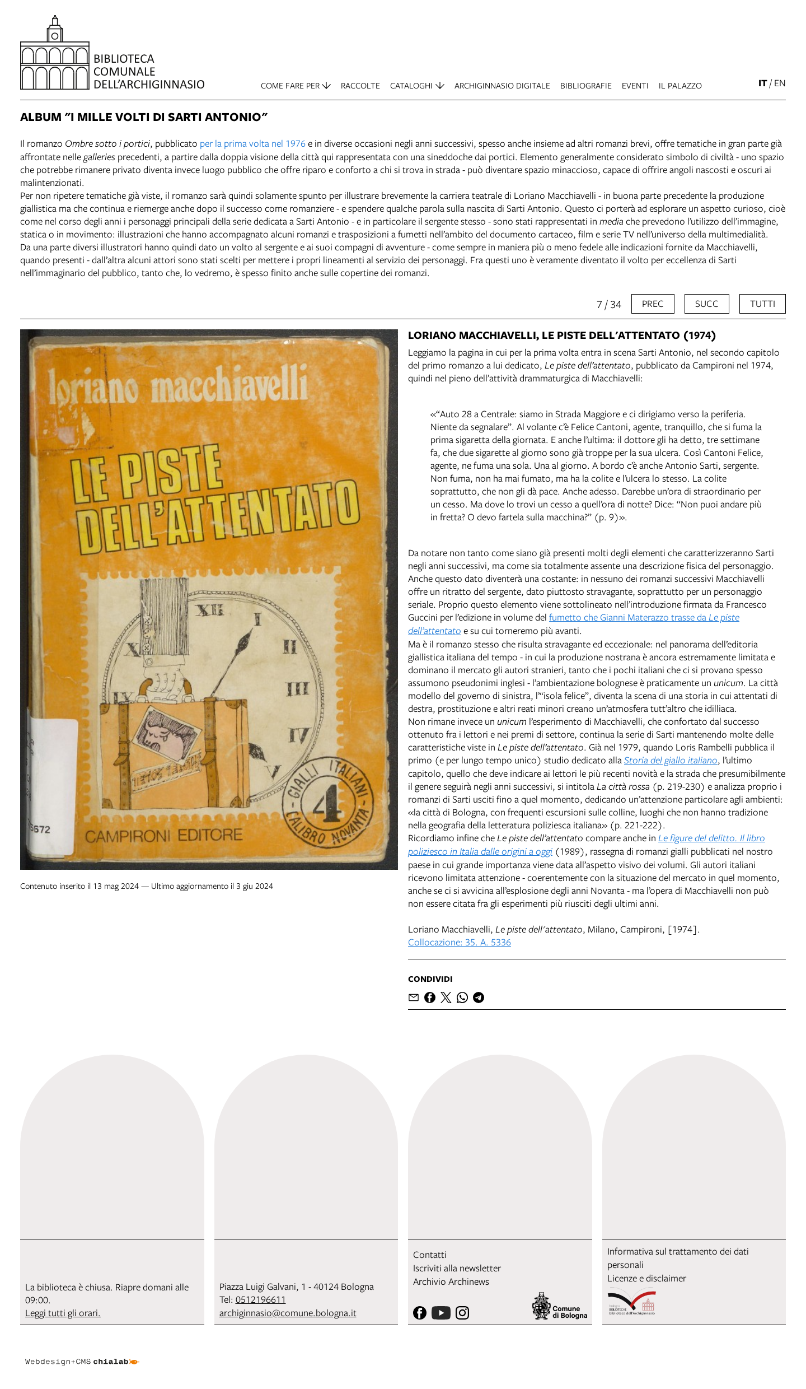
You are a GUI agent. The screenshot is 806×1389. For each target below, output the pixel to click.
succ (707, 303)
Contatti (430, 1254)
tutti (762, 303)
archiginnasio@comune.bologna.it (288, 1312)
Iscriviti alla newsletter (457, 1267)
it (762, 82)
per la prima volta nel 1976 (253, 143)
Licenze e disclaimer (646, 1277)
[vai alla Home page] (112, 52)
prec (653, 303)
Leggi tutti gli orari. (63, 1312)
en (780, 82)
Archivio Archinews (451, 1281)
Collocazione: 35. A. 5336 (459, 941)
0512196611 (261, 1299)
